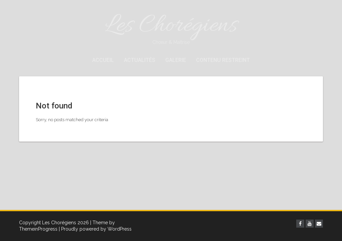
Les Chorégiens (171, 28)
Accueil (103, 60)
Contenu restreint (223, 60)
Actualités (139, 60)
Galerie (175, 60)
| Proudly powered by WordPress (95, 229)
